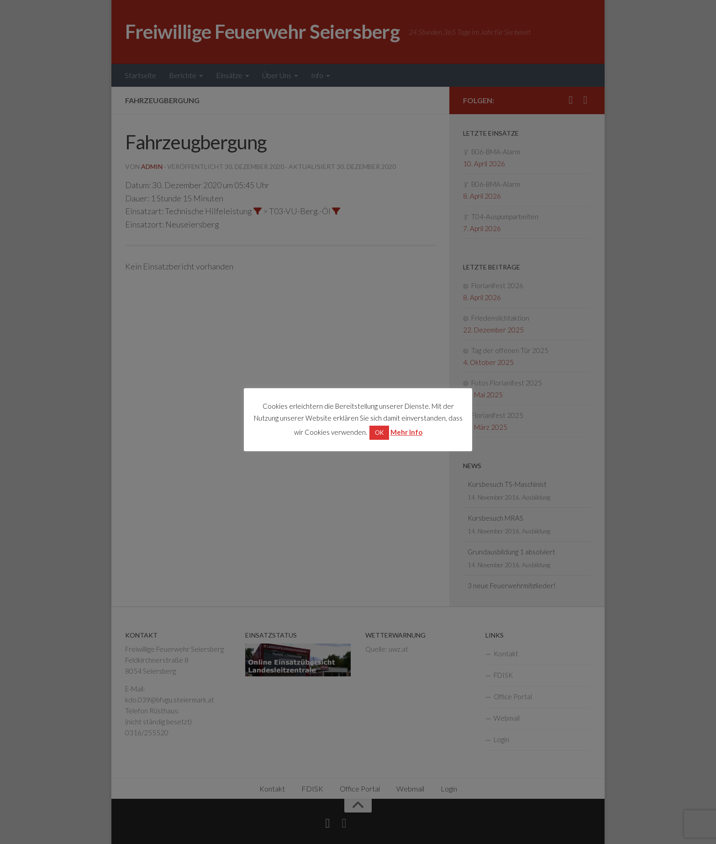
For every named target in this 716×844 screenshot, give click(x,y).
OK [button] (379, 432)
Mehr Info (406, 432)
